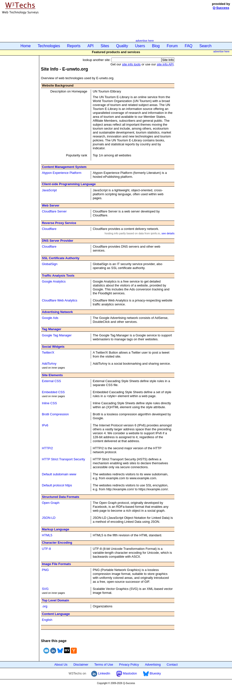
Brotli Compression (55, 414)
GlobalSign (50, 264)
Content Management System (64, 167)
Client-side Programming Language (69, 184)
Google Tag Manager (57, 335)
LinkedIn (100, 673)
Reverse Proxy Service (59, 223)
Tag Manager (51, 329)
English (47, 620)
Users (140, 46)
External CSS (51, 381)
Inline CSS (49, 403)
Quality (122, 46)
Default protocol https (57, 485)
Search (205, 46)
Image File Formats (56, 564)
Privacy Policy (129, 664)
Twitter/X (48, 352)
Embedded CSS (53, 392)
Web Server (50, 205)
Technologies (49, 46)
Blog (156, 46)
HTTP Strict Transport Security (63, 459)
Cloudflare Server (54, 211)
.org (44, 606)
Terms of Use (103, 664)
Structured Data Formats (60, 497)
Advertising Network (57, 312)
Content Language (56, 614)
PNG (45, 570)
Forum (172, 46)
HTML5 (47, 535)
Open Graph (51, 503)
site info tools (131, 64)
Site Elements (52, 375)
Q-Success (221, 8)
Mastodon (126, 673)
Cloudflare (49, 229)
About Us (60, 664)
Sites (105, 46)
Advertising (153, 664)
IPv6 (45, 425)
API (91, 46)
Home (26, 46)
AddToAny (49, 363)
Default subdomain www (59, 474)
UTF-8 (46, 549)
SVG (45, 589)
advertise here (145, 40)
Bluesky (152, 673)
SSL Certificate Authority (60, 258)
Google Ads (50, 318)
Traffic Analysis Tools (58, 275)
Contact (172, 664)
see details (168, 233)
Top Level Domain (55, 600)
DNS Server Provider (57, 240)
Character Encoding (57, 542)
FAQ (188, 46)
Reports (73, 46)
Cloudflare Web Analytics (59, 300)
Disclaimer (80, 664)
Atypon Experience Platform (61, 173)
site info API (165, 64)
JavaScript (49, 190)
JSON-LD (49, 518)
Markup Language (55, 529)
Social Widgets (53, 346)
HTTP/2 (47, 448)
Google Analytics (54, 281)
